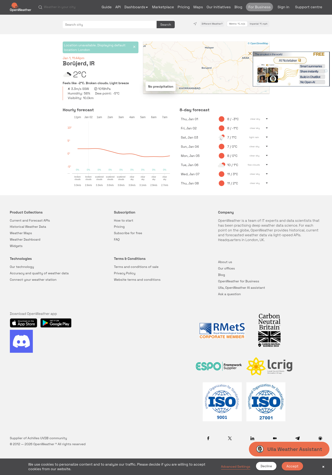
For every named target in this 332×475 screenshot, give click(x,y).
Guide (106, 7)
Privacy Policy (124, 273)
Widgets (16, 246)
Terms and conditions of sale (136, 267)
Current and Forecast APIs (30, 220)
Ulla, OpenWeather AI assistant (241, 288)
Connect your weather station (33, 280)
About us (225, 262)
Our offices (226, 268)
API (118, 7)
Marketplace (163, 7)
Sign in (283, 7)
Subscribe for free (128, 233)
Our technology (22, 267)
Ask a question (229, 294)
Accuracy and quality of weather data (39, 273)
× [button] (323, 466)
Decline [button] (266, 466)
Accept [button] (292, 466)
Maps (198, 7)
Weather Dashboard (25, 239)
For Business (259, 7)
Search (165, 24)
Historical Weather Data (28, 227)
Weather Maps (21, 233)
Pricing (184, 7)
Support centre (308, 7)
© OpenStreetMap (258, 43)
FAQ (117, 239)
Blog (238, 7)
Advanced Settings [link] (235, 466)
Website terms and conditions (137, 280)
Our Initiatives (219, 7)
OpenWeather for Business (238, 281)
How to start (123, 220)
